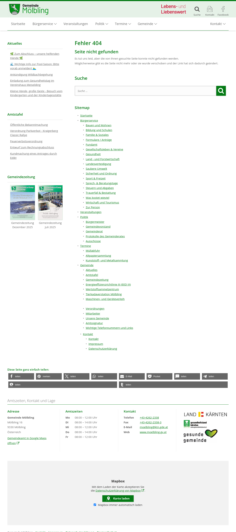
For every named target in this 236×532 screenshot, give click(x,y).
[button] (21, 376)
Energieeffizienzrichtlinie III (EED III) (108, 284)
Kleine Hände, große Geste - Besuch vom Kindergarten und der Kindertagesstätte (36, 93)
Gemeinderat (94, 231)
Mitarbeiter (93, 313)
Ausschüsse (93, 241)
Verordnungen (95, 308)
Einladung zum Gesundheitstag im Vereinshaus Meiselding (32, 83)
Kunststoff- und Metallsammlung (107, 260)
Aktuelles (91, 270)
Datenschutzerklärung (102, 348)
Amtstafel (92, 275)
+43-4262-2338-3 (150, 422)
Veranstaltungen (76, 24)
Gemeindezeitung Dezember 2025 (22, 207)
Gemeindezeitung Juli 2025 (50, 207)
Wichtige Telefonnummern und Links (109, 328)
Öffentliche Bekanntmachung (29, 124)
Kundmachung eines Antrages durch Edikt (33, 156)
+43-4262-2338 (149, 417)
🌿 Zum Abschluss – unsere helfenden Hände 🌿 (34, 56)
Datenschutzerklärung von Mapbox (120, 490)
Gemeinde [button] (145, 24)
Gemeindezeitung (97, 279)
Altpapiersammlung (98, 255)
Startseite (18, 24)
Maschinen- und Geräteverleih (105, 299)
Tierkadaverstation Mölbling (104, 294)
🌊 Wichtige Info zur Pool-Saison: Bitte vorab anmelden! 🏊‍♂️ (34, 66)
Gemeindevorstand (98, 226)
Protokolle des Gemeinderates (105, 236)
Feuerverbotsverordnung (26, 141)
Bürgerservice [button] (43, 24)
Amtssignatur (94, 323)
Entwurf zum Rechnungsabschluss (32, 147)
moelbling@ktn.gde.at (154, 427)
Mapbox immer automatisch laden (118, 505)
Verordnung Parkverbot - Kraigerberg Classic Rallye (34, 133)
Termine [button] (121, 24)
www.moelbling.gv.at (153, 432)
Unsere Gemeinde (97, 318)
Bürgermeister (95, 222)
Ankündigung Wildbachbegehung (31, 74)
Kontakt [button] (216, 24)
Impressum (95, 344)
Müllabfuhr (93, 250)
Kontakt (93, 339)
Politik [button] (99, 24)
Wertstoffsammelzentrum (102, 289)
